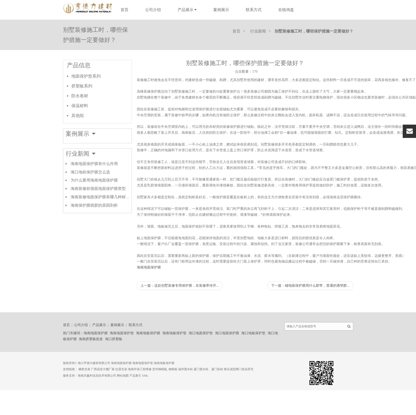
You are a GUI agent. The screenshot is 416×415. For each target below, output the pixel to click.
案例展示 (221, 10)
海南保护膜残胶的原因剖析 (94, 205)
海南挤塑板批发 (91, 339)
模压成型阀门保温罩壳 (238, 369)
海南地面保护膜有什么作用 (94, 164)
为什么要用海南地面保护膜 (94, 180)
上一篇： (179, 285)
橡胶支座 (84, 369)
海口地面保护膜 (227, 333)
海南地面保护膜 (149, 267)
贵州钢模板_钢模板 (164, 369)
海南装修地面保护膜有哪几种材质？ (102, 197)
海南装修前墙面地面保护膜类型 (98, 188)
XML (145, 375)
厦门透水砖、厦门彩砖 (208, 369)
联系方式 (254, 10)
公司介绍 (153, 10)
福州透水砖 (185, 369)
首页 (124, 10)
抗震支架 (121, 369)
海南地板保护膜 (148, 333)
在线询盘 (286, 10)
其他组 (77, 115)
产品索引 (135, 375)
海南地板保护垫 (174, 333)
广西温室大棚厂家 (103, 369)
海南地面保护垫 (122, 333)
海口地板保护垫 (253, 333)
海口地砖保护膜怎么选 (90, 172)
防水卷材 (79, 96)
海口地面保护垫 (201, 333)
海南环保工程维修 (140, 369)
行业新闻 (258, 31)
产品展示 (187, 10)
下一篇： (310, 285)
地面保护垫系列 (86, 76)
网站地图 (123, 375)
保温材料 (79, 105)
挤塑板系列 (81, 86)
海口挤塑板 (113, 339)
